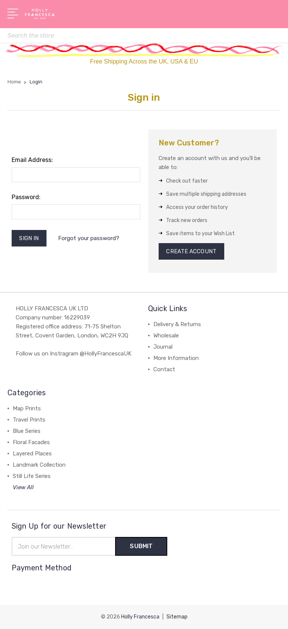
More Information (176, 358)
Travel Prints (29, 419)
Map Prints (27, 408)
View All (23, 487)
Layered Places (32, 453)
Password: (26, 197)
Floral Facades (31, 442)
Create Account (191, 251)
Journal (162, 346)
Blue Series (26, 431)
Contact (164, 369)
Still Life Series (32, 476)
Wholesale (166, 335)
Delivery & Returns (177, 324)
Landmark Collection (39, 464)
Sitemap (177, 617)
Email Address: (32, 159)
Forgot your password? (88, 238)
